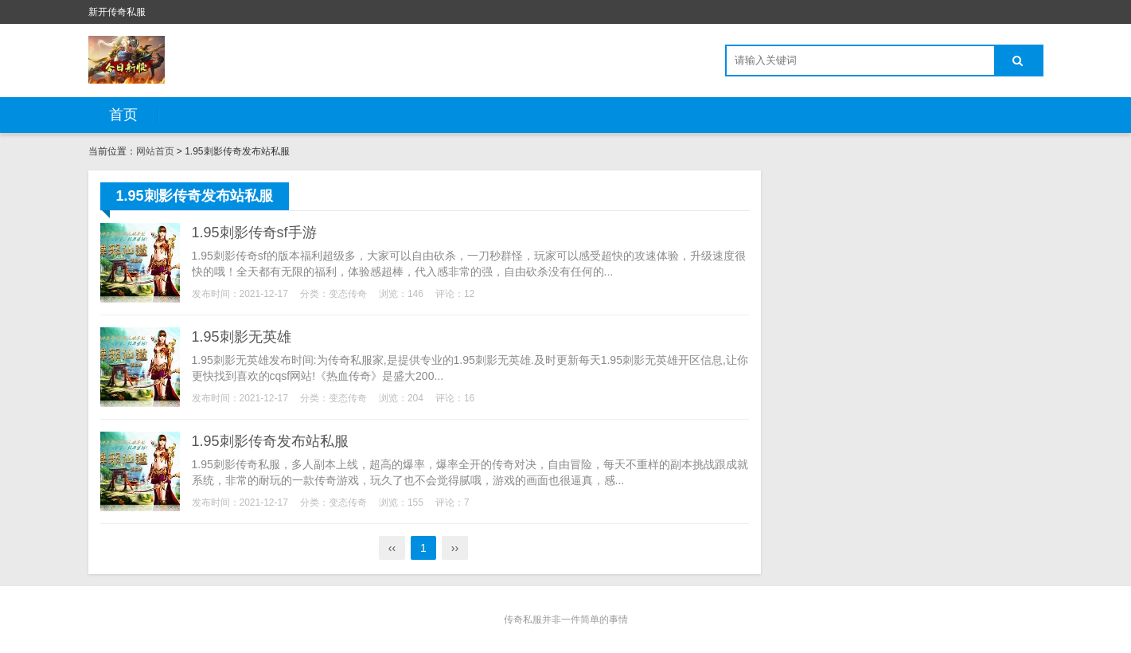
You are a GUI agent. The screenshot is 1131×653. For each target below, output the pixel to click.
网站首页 (155, 151)
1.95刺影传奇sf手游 (254, 232)
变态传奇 (348, 293)
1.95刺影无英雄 (241, 337)
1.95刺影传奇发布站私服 (270, 441)
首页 (123, 115)
